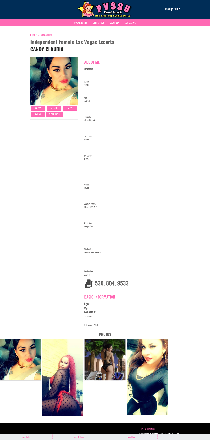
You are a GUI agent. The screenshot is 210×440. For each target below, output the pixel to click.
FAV (70, 108)
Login (168, 9)
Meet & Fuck (98, 22)
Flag (38, 114)
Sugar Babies (80, 22)
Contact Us (130, 22)
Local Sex (114, 22)
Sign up (176, 9)
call (54, 108)
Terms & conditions (147, 429)
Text (38, 108)
